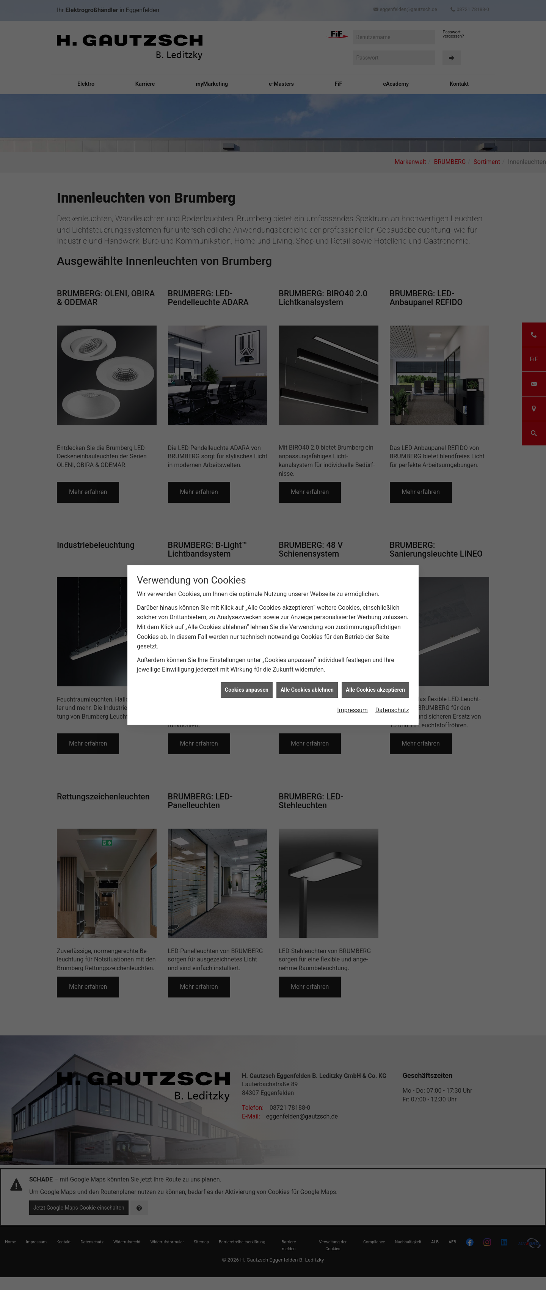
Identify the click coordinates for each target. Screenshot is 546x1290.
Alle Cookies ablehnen (307, 684)
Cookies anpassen (246, 684)
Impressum (352, 704)
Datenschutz (392, 704)
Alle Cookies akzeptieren (375, 684)
